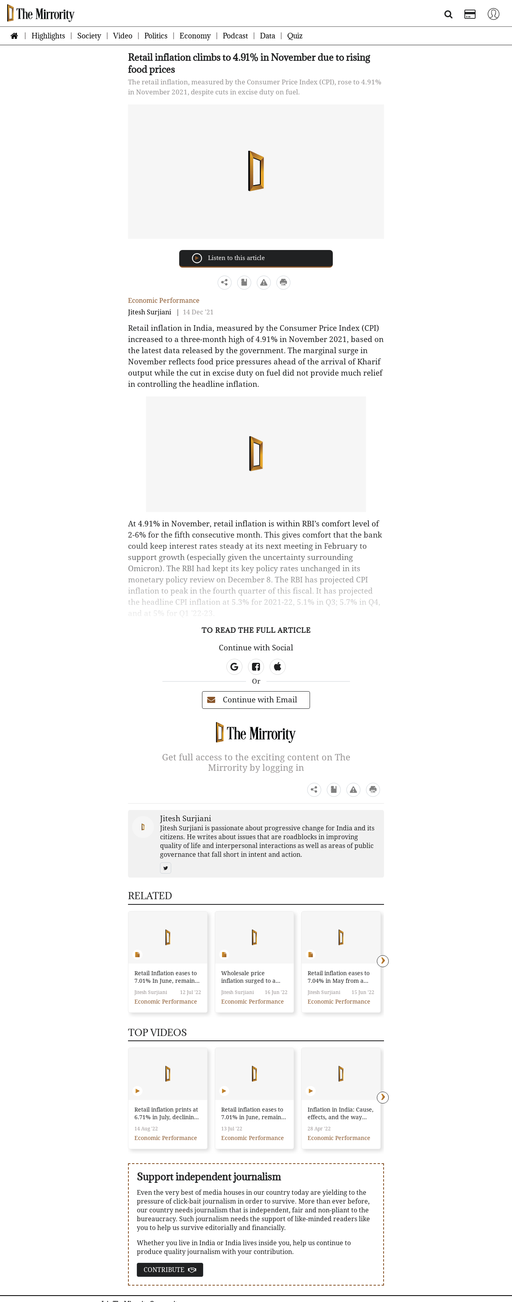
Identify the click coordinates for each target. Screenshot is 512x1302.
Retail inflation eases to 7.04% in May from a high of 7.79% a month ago (339, 977)
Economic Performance (164, 300)
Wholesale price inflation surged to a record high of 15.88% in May (251, 977)
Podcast (235, 35)
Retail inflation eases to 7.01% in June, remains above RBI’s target (252, 1114)
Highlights (48, 35)
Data (267, 35)
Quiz (294, 35)
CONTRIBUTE (170, 1270)
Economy (195, 35)
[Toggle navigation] (493, 13)
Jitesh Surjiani (149, 312)
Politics (156, 35)
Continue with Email (252, 699)
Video (122, 35)
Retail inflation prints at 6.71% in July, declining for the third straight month (166, 1114)
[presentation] (383, 961)
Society (89, 35)
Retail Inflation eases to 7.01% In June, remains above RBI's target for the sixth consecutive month (165, 977)
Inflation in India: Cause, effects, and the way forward (341, 1114)
